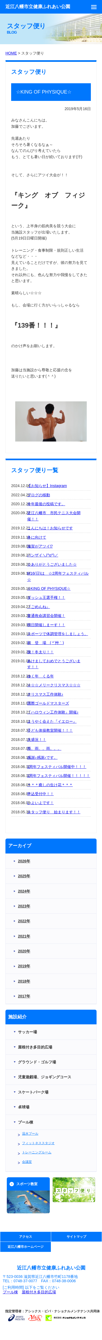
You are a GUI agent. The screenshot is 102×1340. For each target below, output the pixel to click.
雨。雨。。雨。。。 (44, 748)
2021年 (24, 936)
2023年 (24, 906)
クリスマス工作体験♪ (45, 694)
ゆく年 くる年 (40, 676)
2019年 (24, 966)
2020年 (24, 951)
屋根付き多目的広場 (39, 1292)
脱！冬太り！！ (40, 652)
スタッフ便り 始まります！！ (54, 812)
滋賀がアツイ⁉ (40, 546)
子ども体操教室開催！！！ (50, 730)
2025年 (24, 876)
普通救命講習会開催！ (46, 615)
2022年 (24, 921)
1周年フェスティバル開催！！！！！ (58, 775)
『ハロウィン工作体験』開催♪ (53, 712)
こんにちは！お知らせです (50, 528)
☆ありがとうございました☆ (52, 564)
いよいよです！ (40, 803)
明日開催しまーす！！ (46, 625)
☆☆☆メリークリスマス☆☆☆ (54, 685)
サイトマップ (76, 1237)
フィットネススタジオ (38, 1143)
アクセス (25, 1237)
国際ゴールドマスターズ (48, 703)
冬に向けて (36, 537)
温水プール (30, 1134)
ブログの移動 (38, 495)
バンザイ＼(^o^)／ (42, 555)
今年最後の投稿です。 (46, 504)
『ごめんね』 (38, 607)
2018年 (24, 981)
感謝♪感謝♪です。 (42, 757)
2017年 (24, 996)
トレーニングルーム (36, 1152)
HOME (11, 53)
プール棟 (10, 1292)
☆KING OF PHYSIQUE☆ (49, 588)
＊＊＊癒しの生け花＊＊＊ (50, 785)
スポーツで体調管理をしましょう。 (57, 634)
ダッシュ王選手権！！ (46, 597)
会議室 (27, 1162)
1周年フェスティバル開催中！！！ (56, 767)
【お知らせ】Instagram (47, 486)
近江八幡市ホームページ (26, 1247)
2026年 (24, 861)
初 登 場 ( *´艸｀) (45, 643)
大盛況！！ (36, 739)
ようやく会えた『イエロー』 (52, 721)
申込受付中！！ (40, 794)
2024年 (24, 891)
